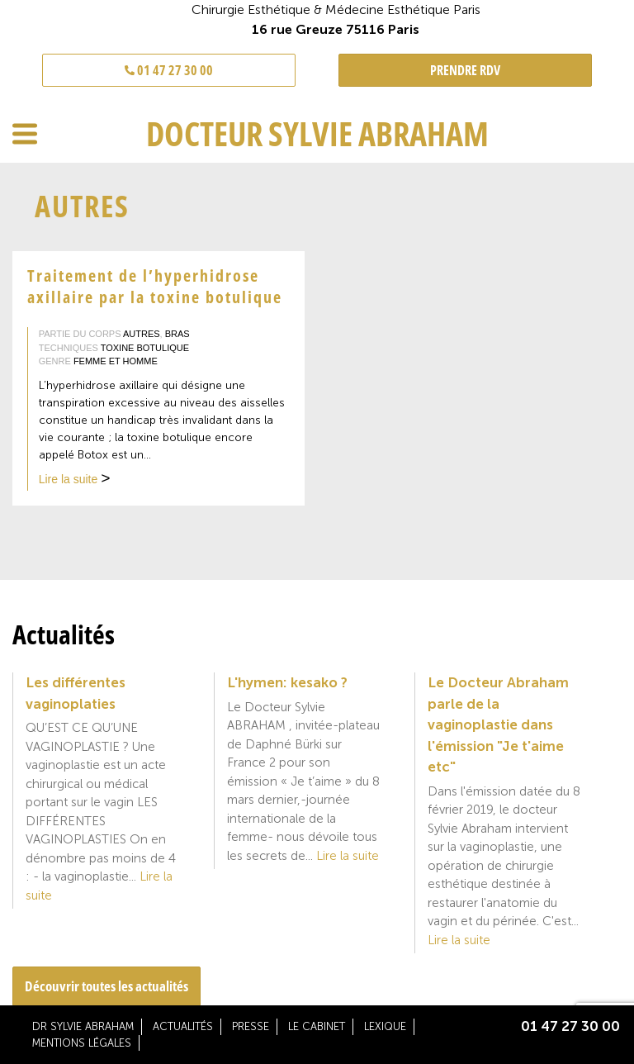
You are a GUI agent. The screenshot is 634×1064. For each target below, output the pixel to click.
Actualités (183, 1026)
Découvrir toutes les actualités (106, 985)
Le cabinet (316, 1026)
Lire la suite (75, 480)
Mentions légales (81, 1043)
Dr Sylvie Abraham (83, 1026)
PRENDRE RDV (465, 70)
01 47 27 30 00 (169, 70)
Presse (250, 1026)
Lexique (385, 1026)
